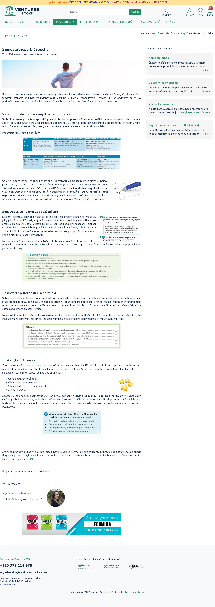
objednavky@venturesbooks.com (23, 572)
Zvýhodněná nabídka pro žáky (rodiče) (174, 125)
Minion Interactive (132, 592)
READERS (160, 2)
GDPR (27, 559)
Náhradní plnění (159, 58)
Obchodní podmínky (9, 559)
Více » (206, 70)
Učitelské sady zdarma (163, 83)
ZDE (31, 459)
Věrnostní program (161, 104)
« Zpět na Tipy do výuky (14, 35)
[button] (23, 22)
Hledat (135, 12)
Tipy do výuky (52, 53)
